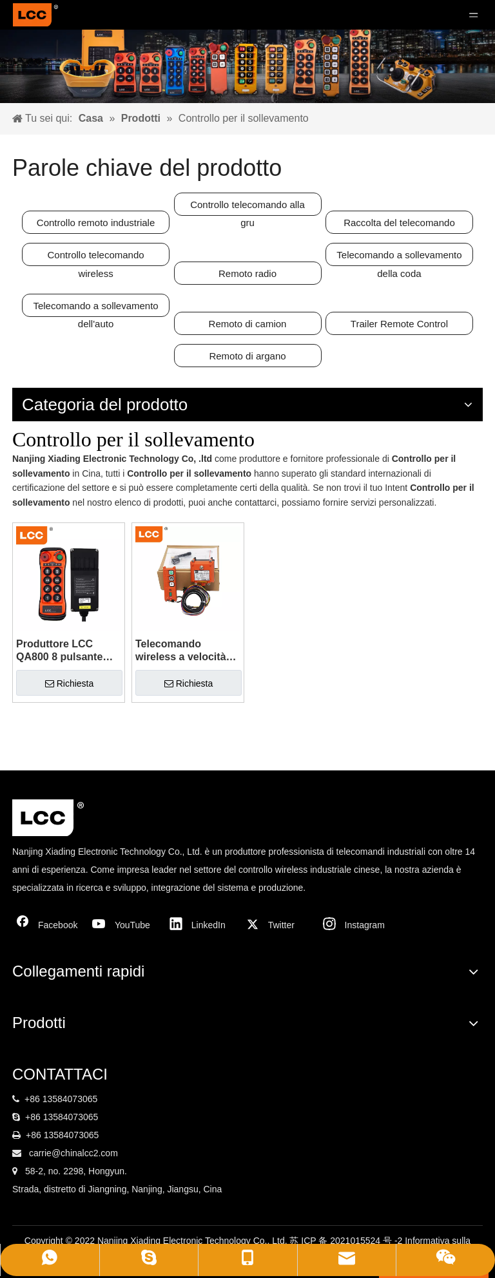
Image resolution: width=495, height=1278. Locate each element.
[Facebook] (47, 925)
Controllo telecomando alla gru (247, 207)
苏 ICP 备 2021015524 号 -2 (347, 1240)
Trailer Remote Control (399, 323)
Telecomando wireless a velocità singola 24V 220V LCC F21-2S (180, 650)
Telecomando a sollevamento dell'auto (95, 308)
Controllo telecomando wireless (96, 257)
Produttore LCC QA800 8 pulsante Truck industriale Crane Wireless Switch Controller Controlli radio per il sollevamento (65, 650)
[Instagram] (354, 925)
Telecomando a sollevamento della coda (398, 257)
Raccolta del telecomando (399, 222)
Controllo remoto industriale (96, 222)
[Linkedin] (201, 925)
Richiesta (69, 683)
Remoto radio (247, 273)
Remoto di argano (247, 355)
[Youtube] (124, 925)
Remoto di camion (248, 323)
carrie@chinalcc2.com (73, 1153)
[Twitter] (277, 925)
